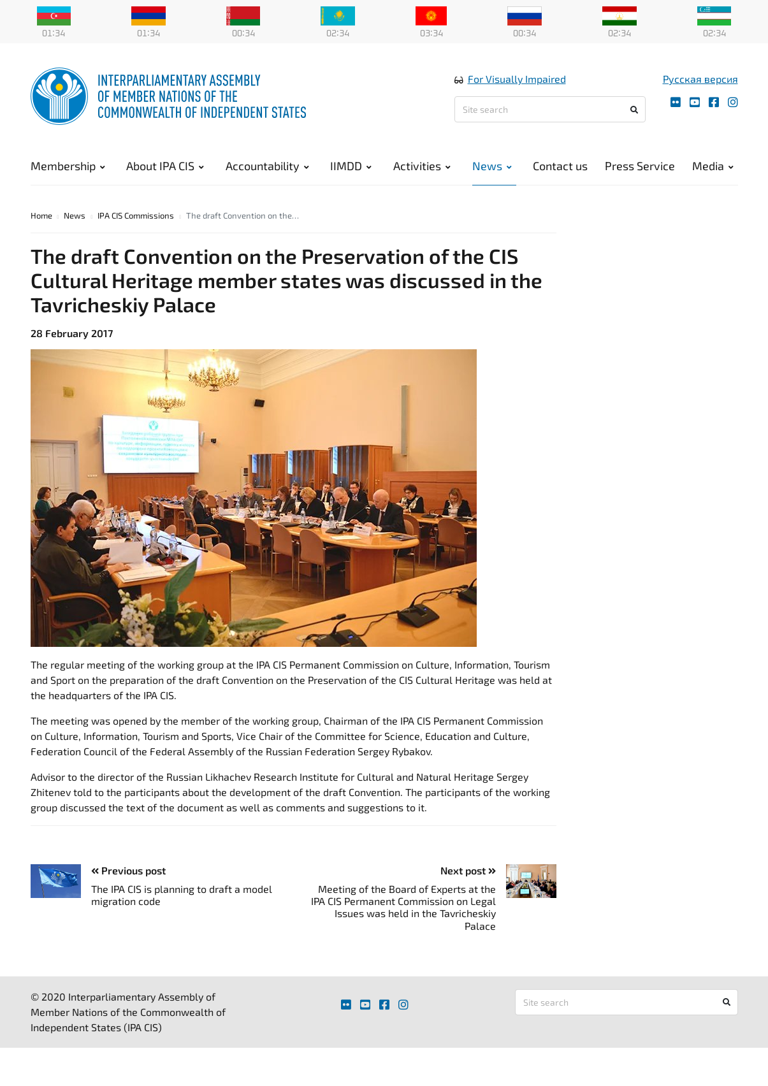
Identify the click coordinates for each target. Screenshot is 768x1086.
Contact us (560, 166)
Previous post (128, 870)
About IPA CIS (165, 166)
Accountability (267, 166)
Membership (68, 166)
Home (41, 215)
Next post (468, 870)
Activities (422, 166)
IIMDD (351, 166)
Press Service (640, 166)
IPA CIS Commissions (136, 215)
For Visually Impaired (517, 79)
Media (713, 166)
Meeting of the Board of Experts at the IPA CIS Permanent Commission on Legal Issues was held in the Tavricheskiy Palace (403, 907)
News (492, 166)
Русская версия (700, 79)
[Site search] (550, 109)
